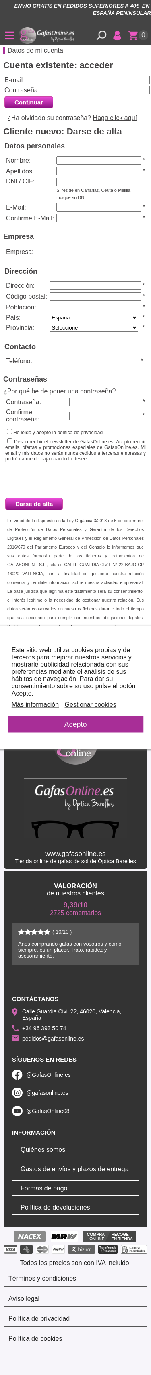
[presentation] (66, 478)
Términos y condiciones (42, 1278)
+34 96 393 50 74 (44, 1028)
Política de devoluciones (55, 1207)
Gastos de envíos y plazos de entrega (75, 1168)
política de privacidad (80, 432)
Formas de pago (44, 1188)
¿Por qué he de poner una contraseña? (59, 391)
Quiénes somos (43, 1149)
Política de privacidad (39, 1318)
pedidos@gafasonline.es (53, 1038)
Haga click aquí (115, 117)
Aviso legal (23, 1298)
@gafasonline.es (47, 1093)
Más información (35, 704)
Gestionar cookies (90, 704)
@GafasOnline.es (48, 1075)
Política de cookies (35, 1338)
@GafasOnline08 (48, 1111)
